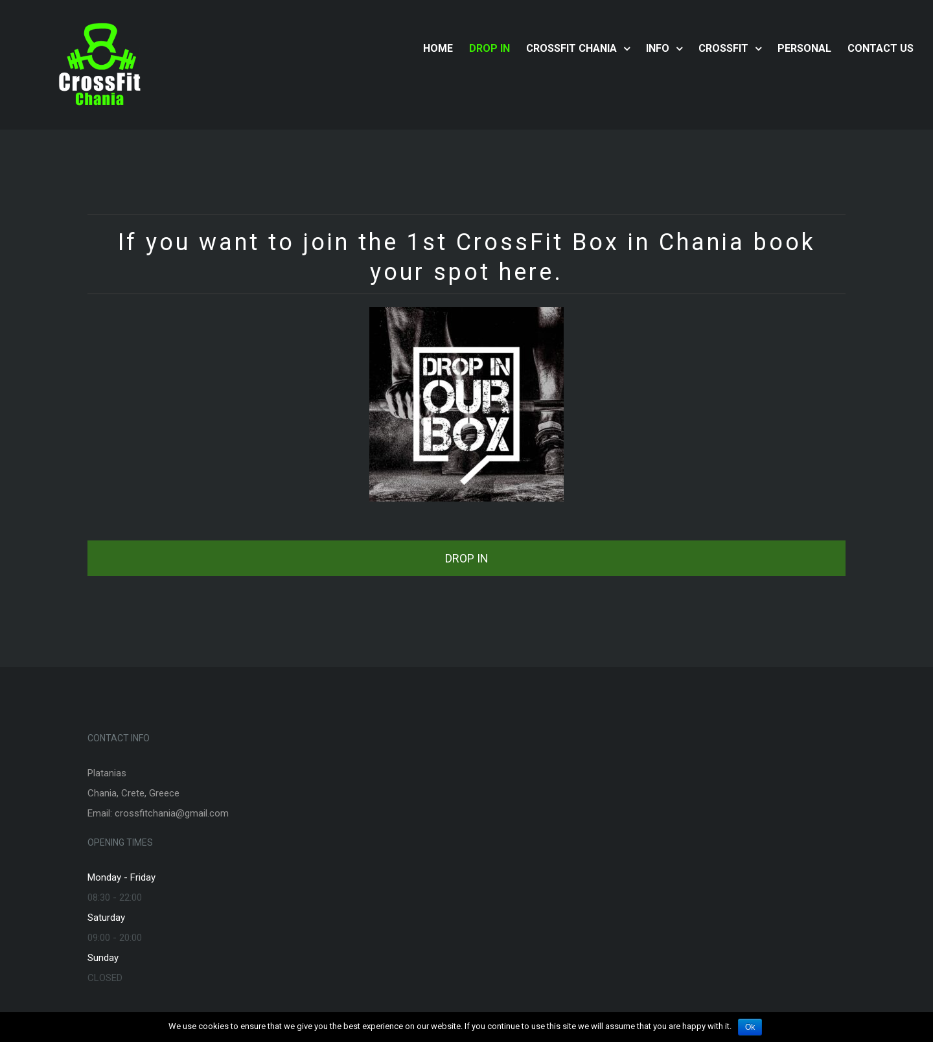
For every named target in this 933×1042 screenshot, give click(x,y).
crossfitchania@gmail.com (172, 813)
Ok (750, 1027)
